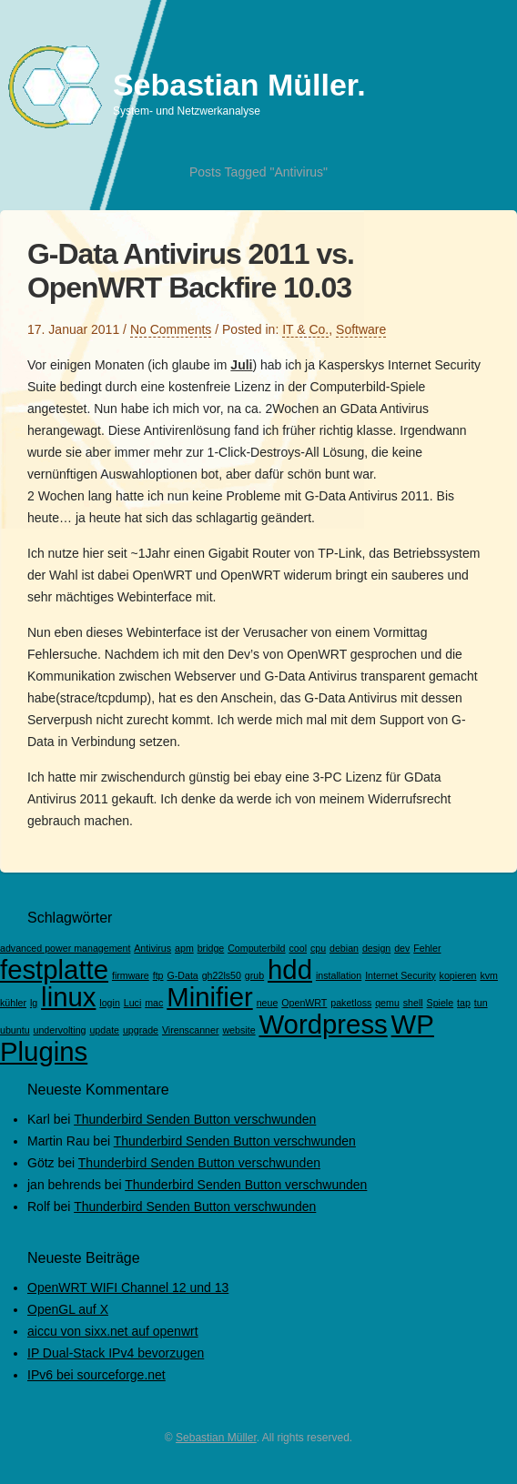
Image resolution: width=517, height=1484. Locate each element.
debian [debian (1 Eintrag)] (344, 948)
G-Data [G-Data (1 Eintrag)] (182, 975)
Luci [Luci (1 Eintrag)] (133, 1002)
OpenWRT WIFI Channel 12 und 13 (127, 1287)
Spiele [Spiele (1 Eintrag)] (440, 1002)
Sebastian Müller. (239, 84)
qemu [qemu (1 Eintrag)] (387, 1002)
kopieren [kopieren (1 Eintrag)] (458, 975)
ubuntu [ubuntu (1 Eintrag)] (15, 1030)
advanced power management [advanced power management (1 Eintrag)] (65, 948)
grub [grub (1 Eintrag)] (254, 975)
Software (361, 329)
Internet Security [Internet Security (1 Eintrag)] (400, 975)
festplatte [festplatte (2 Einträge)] (54, 969)
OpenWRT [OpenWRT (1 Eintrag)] (304, 1002)
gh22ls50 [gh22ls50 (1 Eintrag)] (221, 975)
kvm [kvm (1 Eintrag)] (489, 975)
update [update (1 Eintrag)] (104, 1030)
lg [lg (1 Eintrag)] (33, 1002)
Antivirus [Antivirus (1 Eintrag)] (152, 948)
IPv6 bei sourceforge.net (96, 1375)
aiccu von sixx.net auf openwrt (112, 1331)
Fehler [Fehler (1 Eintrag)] (427, 948)
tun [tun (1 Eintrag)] (481, 1002)
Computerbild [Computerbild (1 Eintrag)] (256, 948)
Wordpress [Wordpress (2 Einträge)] (322, 1024)
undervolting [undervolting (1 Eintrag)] (59, 1030)
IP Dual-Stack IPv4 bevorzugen (115, 1353)
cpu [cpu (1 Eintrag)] (318, 948)
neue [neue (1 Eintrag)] (268, 1002)
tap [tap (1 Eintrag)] (464, 1002)
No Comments (170, 329)
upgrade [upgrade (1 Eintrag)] (140, 1030)
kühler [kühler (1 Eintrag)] (13, 1002)
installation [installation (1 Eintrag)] (338, 975)
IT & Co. (305, 329)
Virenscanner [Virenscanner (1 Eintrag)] (190, 1030)
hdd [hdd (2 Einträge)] (290, 969)
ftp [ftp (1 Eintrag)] (158, 975)
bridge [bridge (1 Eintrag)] (211, 948)
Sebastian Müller (216, 1437)
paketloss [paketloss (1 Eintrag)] (350, 1002)
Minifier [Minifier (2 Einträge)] (210, 997)
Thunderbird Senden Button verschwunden (195, 1119)
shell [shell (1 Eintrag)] (413, 1002)
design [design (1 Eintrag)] (376, 948)
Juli (241, 365)
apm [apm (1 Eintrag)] (184, 948)
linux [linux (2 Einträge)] (68, 997)
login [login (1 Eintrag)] (109, 1002)
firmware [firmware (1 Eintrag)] (130, 975)
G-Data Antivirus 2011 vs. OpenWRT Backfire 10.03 (190, 270)
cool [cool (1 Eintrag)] (298, 948)
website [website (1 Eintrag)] (238, 1030)
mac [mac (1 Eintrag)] (154, 1002)
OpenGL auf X (67, 1309)
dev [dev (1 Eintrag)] (402, 948)
